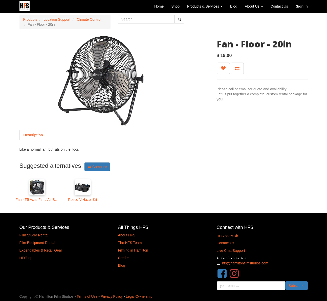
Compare (97, 167)
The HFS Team (130, 243)
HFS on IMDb (227, 236)
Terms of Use (87, 296)
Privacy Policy (112, 296)
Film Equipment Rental (37, 243)
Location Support (56, 19)
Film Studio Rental (33, 235)
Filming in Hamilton (133, 250)
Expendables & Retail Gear (40, 250)
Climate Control (89, 19)
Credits (123, 258)
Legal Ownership (139, 296)
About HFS (126, 235)
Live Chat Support (231, 251)
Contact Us (225, 243)
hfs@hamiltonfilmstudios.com (245, 263)
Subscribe (296, 286)
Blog (121, 265)
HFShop (25, 258)
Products (30, 19)
